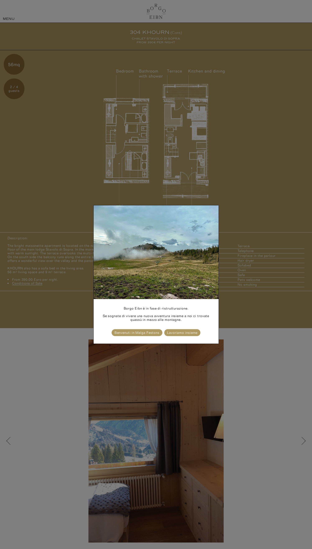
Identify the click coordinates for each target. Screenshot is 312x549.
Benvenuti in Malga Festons (137, 333)
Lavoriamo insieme (182, 333)
